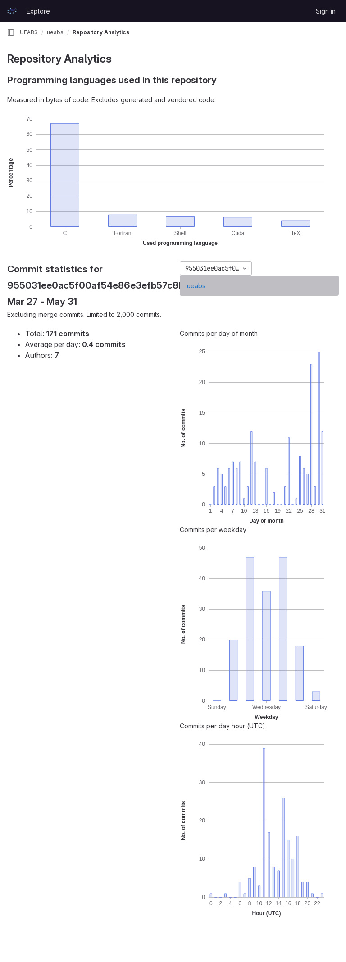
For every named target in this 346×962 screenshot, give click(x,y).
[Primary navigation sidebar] (11, 32)
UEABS (29, 32)
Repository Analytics (101, 32)
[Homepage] (12, 11)
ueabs (196, 285)
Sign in (326, 11)
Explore (38, 11)
